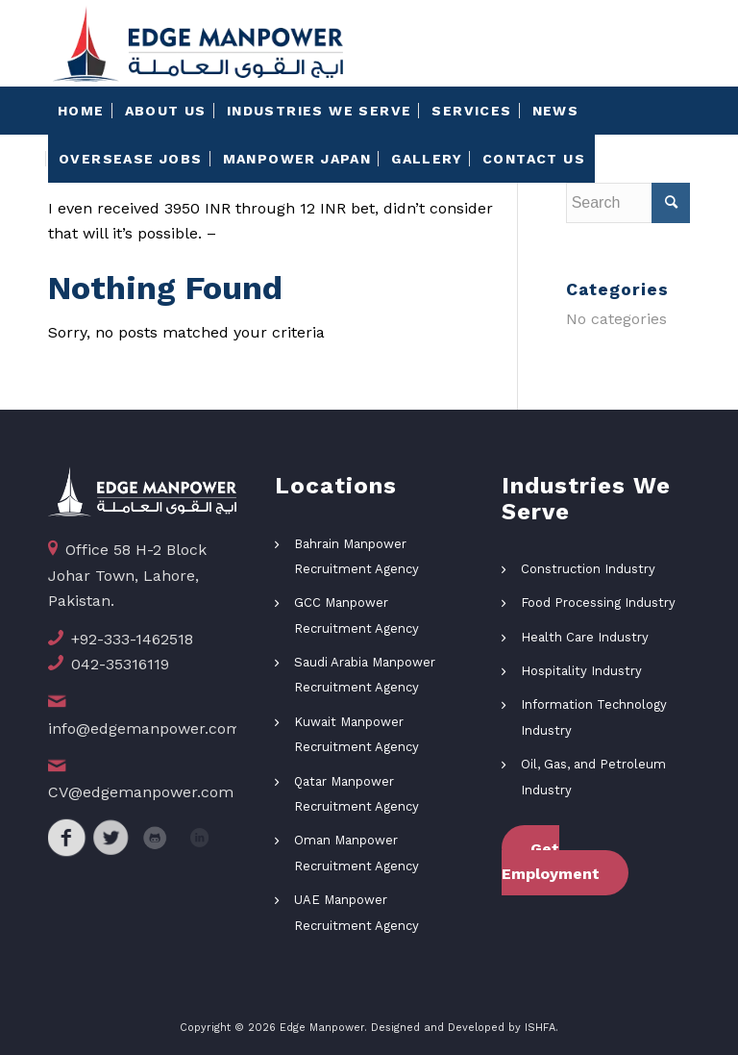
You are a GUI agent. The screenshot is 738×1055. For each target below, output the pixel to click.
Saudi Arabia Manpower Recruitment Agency (364, 674)
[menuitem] (81, 111)
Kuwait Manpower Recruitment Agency (356, 734)
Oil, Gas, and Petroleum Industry (593, 776)
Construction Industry (588, 569)
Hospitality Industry (581, 671)
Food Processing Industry (598, 602)
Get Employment (551, 861)
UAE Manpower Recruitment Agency (356, 912)
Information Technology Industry (594, 717)
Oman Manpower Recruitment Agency (356, 852)
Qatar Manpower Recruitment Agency (356, 794)
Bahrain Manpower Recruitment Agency (356, 556)
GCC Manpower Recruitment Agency (356, 615)
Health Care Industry (585, 637)
